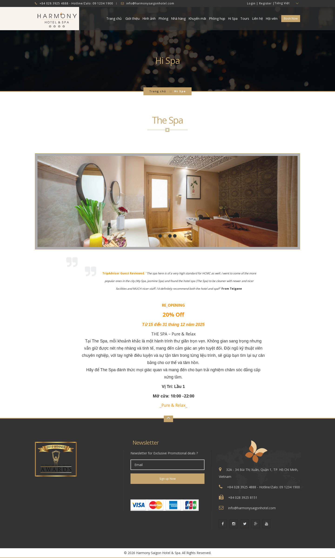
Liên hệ (257, 18)
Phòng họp (217, 18)
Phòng (163, 18)
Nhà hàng (178, 18)
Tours (244, 18)
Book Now (291, 18)
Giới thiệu (132, 18)
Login (251, 3)
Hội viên (272, 18)
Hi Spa (233, 18)
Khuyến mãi (197, 18)
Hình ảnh (149, 18)
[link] (167, 491)
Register (265, 3)
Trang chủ (114, 18)
